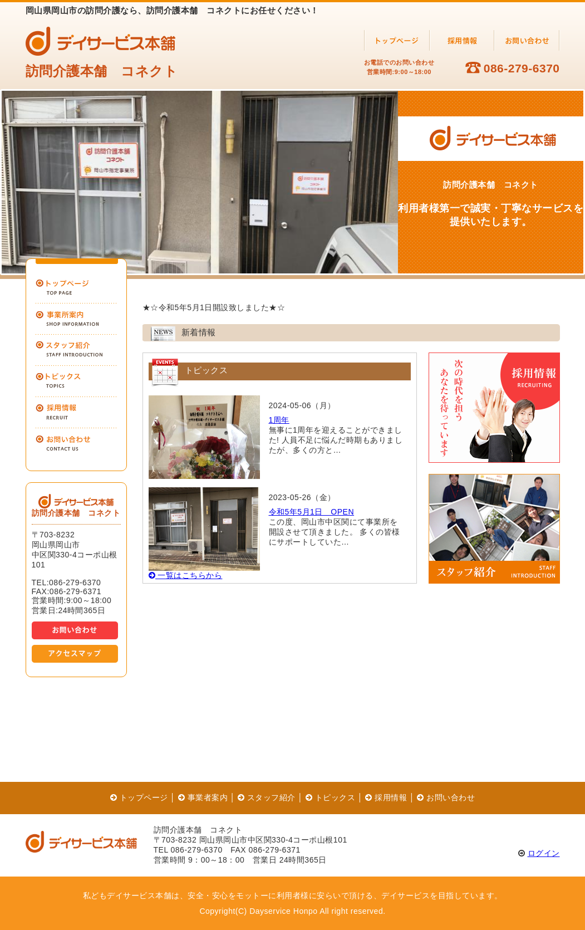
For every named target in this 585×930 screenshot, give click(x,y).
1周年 (279, 419)
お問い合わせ (446, 797)
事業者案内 (203, 797)
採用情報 (386, 797)
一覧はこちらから (186, 575)
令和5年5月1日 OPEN (312, 511)
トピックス (330, 797)
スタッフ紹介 (267, 797)
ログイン (544, 853)
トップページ (139, 797)
